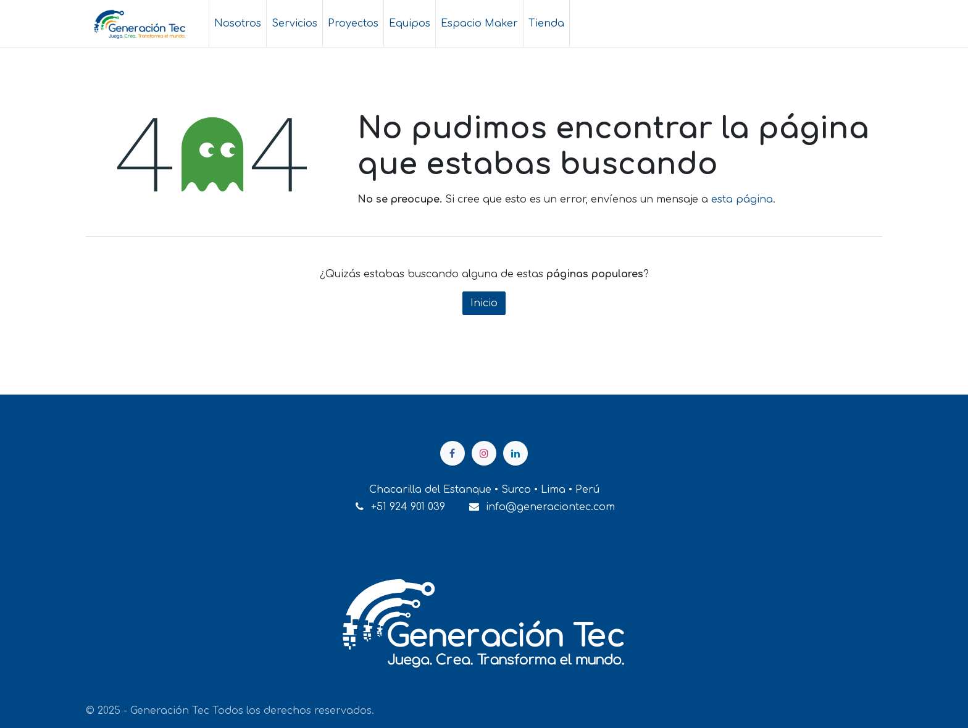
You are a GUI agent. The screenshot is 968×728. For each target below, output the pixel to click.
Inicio (484, 303)
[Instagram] (484, 453)
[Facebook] (452, 453)
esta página (742, 199)
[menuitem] (237, 23)
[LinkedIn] (515, 453)
